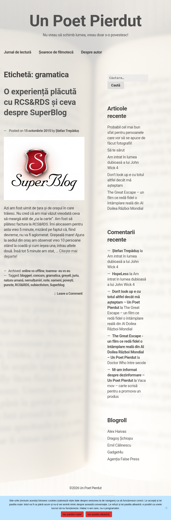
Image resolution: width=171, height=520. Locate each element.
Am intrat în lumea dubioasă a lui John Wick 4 (123, 162)
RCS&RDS (22, 285)
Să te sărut (116, 150)
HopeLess (120, 274)
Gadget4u (115, 452)
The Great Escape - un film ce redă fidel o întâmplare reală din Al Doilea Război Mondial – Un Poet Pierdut (125, 347)
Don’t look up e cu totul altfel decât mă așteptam (125, 180)
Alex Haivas (116, 431)
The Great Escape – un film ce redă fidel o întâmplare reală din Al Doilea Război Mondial (125, 318)
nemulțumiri (33, 280)
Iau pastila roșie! (72, 514)
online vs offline (33, 271)
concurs (39, 275)
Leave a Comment (70, 293)
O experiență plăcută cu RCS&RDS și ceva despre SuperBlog (40, 102)
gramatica (53, 275)
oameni (56, 280)
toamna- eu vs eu (58, 271)
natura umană (13, 280)
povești (68, 280)
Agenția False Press (123, 459)
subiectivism (39, 285)
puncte (9, 285)
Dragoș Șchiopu (120, 438)
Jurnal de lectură (17, 52)
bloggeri (26, 275)
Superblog (57, 285)
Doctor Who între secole (126, 362)
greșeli (66, 275)
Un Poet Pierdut (85, 20)
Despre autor (91, 52)
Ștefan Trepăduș (67, 131)
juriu (75, 275)
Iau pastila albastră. (99, 514)
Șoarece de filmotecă (56, 52)
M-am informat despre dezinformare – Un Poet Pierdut (126, 375)
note (46, 280)
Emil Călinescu (119, 445)
